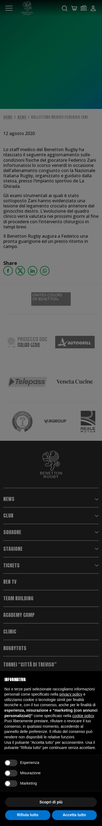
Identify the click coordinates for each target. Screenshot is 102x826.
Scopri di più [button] (51, 802)
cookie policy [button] (83, 716)
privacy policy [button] (70, 694)
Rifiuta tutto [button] (27, 815)
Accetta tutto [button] (74, 815)
